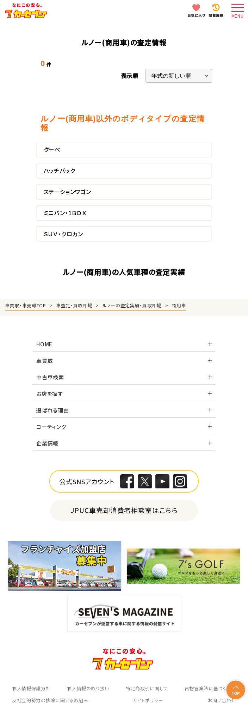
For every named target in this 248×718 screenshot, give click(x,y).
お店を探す (49, 393)
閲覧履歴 (216, 15)
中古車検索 (50, 377)
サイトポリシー (148, 700)
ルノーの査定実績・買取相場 (132, 305)
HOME (44, 344)
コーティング (51, 426)
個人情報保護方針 (31, 688)
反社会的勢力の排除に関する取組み (50, 700)
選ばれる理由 (52, 410)
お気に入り (196, 15)
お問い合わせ (222, 700)
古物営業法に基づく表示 (210, 688)
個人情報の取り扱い (88, 688)
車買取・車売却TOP (25, 305)
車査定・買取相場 (74, 305)
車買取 (44, 360)
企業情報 (47, 443)
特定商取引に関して (147, 688)
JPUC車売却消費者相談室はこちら (124, 510)
